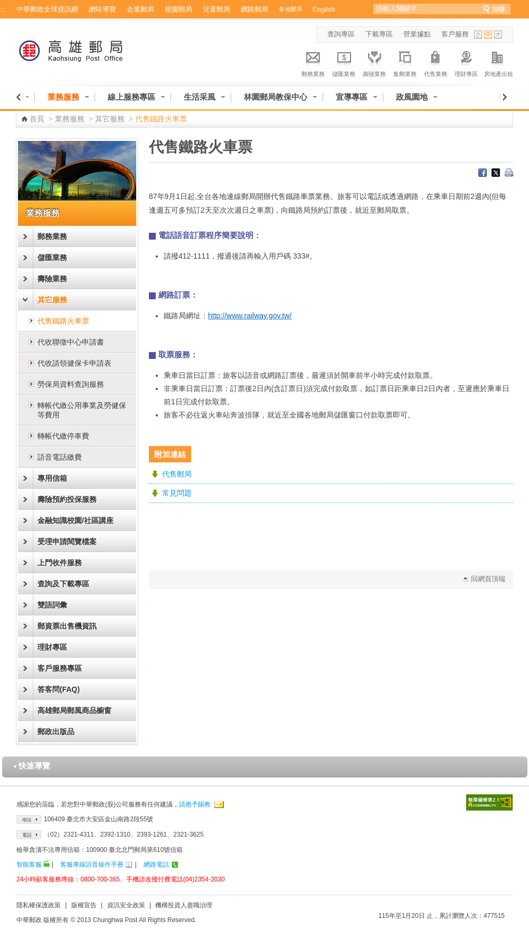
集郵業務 (405, 62)
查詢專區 (341, 34)
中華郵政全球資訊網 (47, 9)
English (324, 9)
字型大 (498, 35)
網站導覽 (102, 9)
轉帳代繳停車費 (63, 436)
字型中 (488, 35)
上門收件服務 (59, 562)
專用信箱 (52, 478)
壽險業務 (374, 62)
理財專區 (466, 62)
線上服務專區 (131, 96)
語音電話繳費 (59, 457)
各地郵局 (290, 9)
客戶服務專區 (59, 668)
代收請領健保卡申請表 (74, 363)
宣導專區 (351, 96)
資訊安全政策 (126, 905)
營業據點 (417, 34)
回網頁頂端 (488, 578)
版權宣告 (84, 905)
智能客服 (29, 864)
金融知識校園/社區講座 (75, 520)
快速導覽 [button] (32, 765)
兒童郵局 (216, 9)
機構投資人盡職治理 (183, 905)
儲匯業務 (343, 62)
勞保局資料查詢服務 (70, 384)
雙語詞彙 (52, 605)
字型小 (478, 35)
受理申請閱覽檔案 (67, 541)
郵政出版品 (55, 731)
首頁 (37, 119)
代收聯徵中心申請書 (70, 342)
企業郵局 (140, 9)
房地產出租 (498, 62)
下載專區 (379, 34)
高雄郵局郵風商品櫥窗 (74, 710)
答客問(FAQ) (58, 689)
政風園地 (412, 96)
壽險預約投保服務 (67, 499)
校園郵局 (178, 9)
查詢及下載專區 (63, 584)
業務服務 (63, 96)
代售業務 (435, 62)
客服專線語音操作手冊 (92, 864)
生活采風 (199, 96)
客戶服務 (455, 34)
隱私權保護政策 (38, 905)
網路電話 (156, 864)
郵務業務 (313, 62)
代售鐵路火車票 (63, 321)
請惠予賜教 (195, 804)
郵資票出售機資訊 (67, 626)
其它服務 (110, 119)
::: (3, 9)
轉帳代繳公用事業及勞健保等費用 (81, 410)
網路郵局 (254, 9)
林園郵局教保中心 (275, 96)
